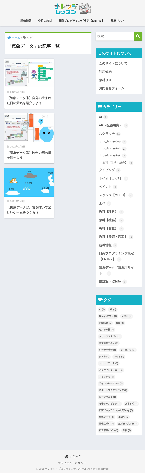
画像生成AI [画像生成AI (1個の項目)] (106, 424)
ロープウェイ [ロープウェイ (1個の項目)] (107, 397)
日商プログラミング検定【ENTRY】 (81, 20)
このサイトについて (113, 63)
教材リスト (118, 20)
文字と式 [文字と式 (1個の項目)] (131, 404)
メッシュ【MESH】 (116, 195)
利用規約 (105, 71)
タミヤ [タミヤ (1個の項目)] (104, 357)
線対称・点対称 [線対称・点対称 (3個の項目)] (127, 424)
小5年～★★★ (114, 156)
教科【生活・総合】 (117, 163)
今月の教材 (45, 20)
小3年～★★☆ (114, 149)
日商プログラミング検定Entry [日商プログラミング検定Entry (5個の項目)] (116, 410)
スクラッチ (110, 134)
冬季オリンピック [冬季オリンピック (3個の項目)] (109, 404)
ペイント (108, 187)
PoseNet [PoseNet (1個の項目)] (105, 323)
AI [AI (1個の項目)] (102, 309)
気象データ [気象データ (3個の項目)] (106, 417)
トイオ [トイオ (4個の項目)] (119, 357)
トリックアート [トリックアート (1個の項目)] (108, 363)
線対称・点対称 (113, 282)
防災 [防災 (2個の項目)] (127, 430)
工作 (105, 204)
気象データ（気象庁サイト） (116, 271)
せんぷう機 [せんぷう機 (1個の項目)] (106, 330)
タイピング (110, 170)
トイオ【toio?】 (113, 178)
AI (103, 117)
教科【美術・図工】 (116, 237)
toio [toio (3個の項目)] (120, 323)
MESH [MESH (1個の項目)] (127, 316)
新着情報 (26, 20)
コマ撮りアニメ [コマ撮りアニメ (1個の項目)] (108, 343)
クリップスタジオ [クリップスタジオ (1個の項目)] (109, 336)
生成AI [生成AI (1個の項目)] (123, 417)
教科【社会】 (111, 220)
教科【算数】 (111, 229)
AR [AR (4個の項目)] (112, 309)
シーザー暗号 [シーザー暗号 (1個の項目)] (107, 350)
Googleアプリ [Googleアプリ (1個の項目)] (108, 316)
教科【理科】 (111, 212)
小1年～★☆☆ (114, 142)
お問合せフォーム (111, 88)
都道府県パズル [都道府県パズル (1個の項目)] (108, 430)
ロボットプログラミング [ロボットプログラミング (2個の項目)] (113, 390)
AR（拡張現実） (113, 125)
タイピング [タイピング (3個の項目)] (128, 350)
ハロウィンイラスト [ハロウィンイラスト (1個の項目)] (111, 370)
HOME (72, 457)
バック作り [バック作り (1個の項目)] (106, 377)
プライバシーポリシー (72, 463)
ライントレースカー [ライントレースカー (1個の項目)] (111, 384)
